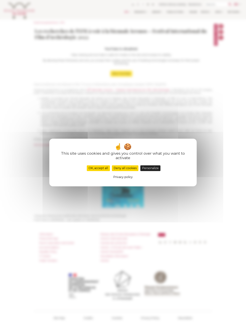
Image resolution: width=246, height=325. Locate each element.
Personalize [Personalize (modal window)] (150, 168)
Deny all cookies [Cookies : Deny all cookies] (125, 168)
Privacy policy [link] (123, 177)
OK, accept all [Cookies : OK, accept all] (98, 168)
